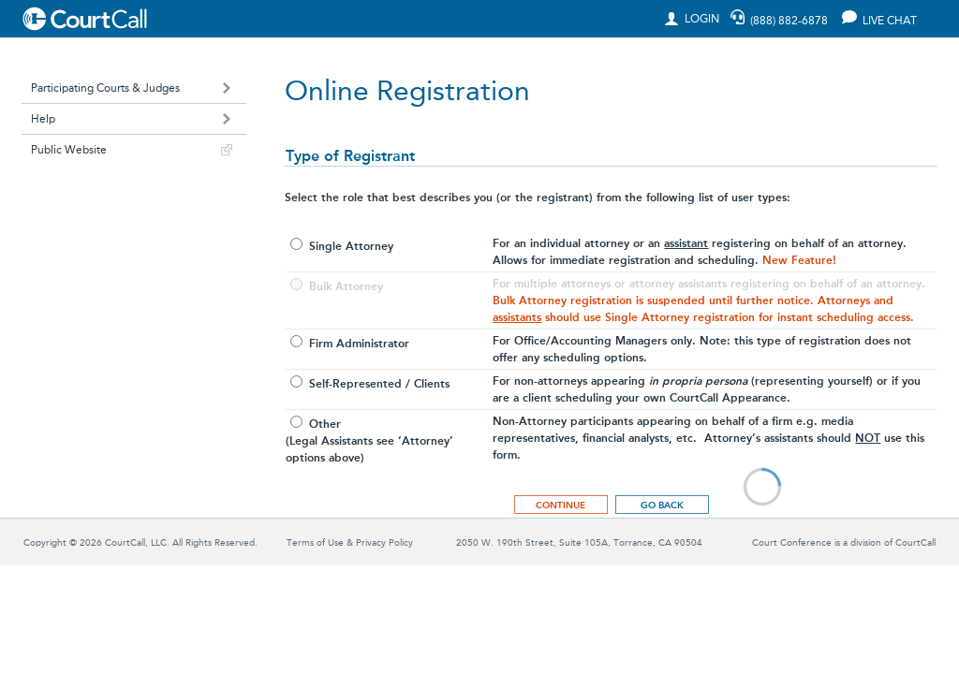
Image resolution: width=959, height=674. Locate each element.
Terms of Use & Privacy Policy (350, 543)
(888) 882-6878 (789, 20)
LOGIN (697, 18)
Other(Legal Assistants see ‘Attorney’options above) (369, 441)
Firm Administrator (357, 343)
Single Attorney (349, 246)
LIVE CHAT (881, 18)
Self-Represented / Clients (377, 383)
